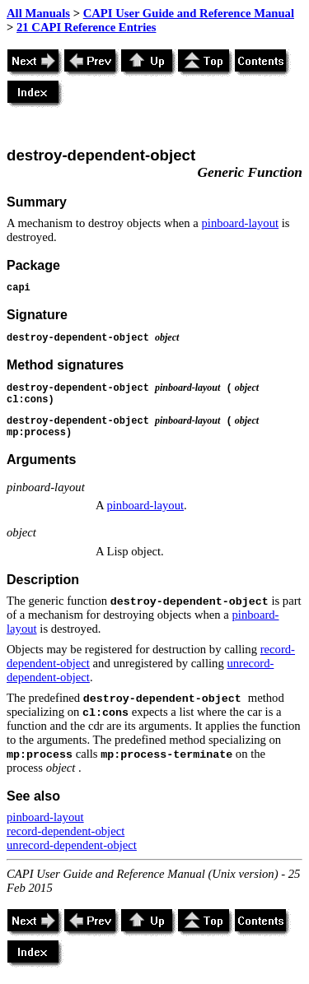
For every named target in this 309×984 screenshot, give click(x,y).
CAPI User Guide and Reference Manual (188, 13)
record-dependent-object (65, 831)
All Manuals (38, 13)
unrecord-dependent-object (72, 845)
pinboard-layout (240, 223)
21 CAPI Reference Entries (86, 27)
